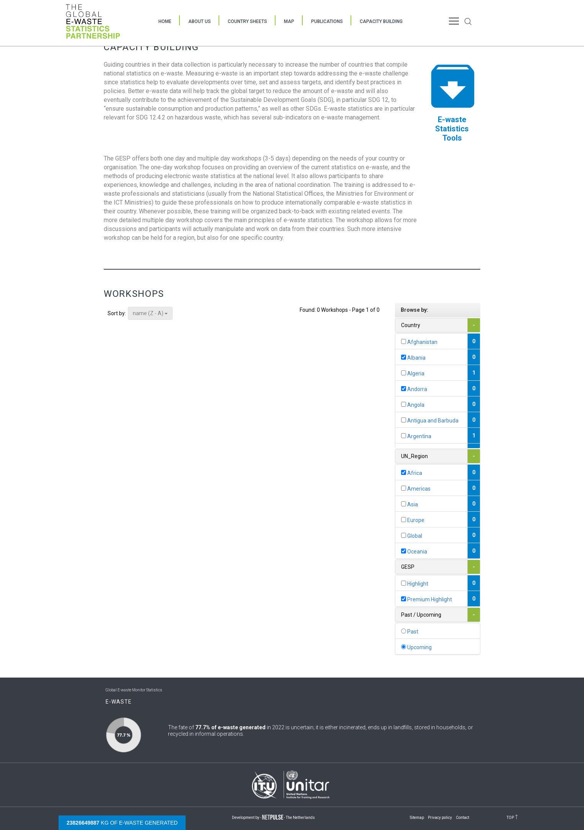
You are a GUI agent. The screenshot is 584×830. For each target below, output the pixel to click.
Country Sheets (247, 21)
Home (164, 21)
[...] (403, 341)
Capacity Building (381, 21)
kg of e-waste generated (122, 823)
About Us (199, 21)
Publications (327, 21)
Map (289, 21)
